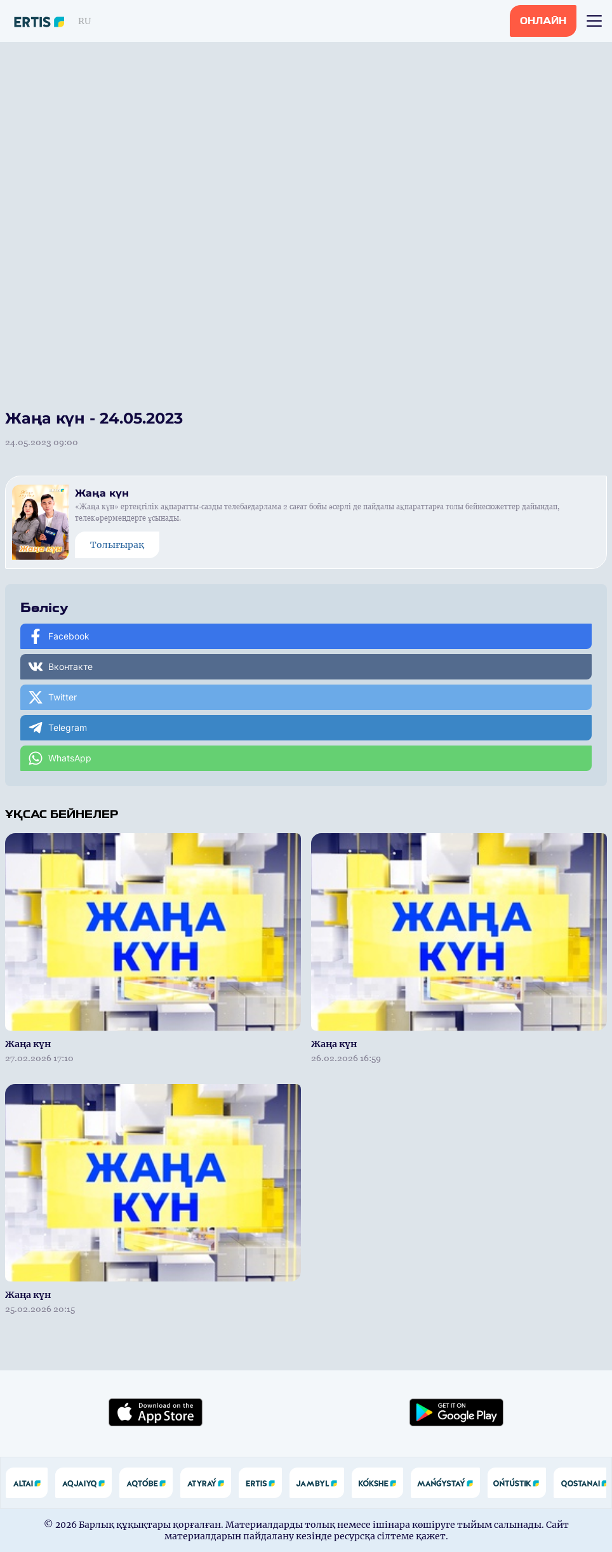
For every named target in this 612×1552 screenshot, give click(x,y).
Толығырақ (117, 545)
